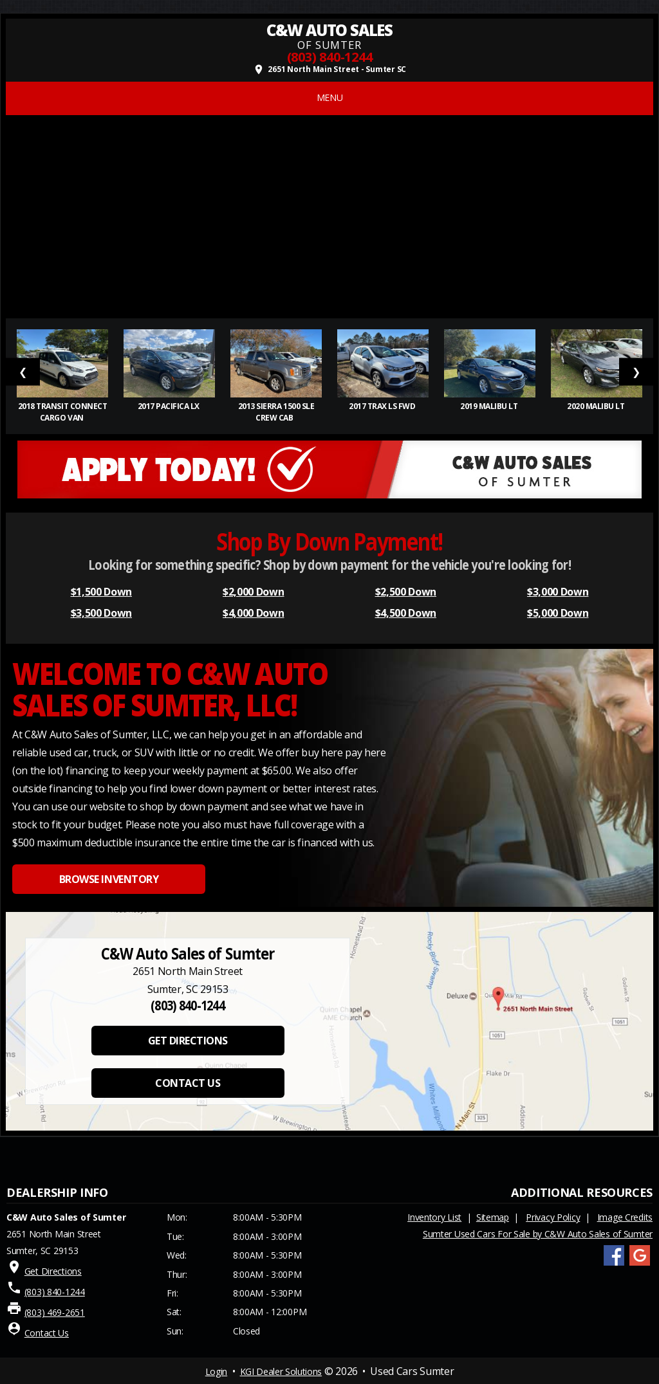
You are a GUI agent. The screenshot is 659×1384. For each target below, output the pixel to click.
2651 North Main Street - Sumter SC (329, 69)
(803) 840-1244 (330, 57)
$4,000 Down (253, 613)
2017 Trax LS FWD (383, 406)
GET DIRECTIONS (188, 1040)
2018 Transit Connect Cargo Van (62, 412)
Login (216, 1371)
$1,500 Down (101, 592)
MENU (330, 97)
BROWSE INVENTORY (108, 879)
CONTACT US (187, 1083)
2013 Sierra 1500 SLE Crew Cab (276, 412)
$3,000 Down (557, 592)
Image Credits (625, 1217)
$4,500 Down (405, 613)
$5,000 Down (557, 613)
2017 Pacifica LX (169, 406)
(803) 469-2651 (54, 1312)
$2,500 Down (405, 592)
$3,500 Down (101, 613)
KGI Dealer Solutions (281, 1371)
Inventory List (434, 1217)
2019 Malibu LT (489, 406)
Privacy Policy (553, 1217)
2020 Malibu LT (596, 406)
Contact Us (46, 1333)
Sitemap (492, 1217)
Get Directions (53, 1271)
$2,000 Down (253, 592)
